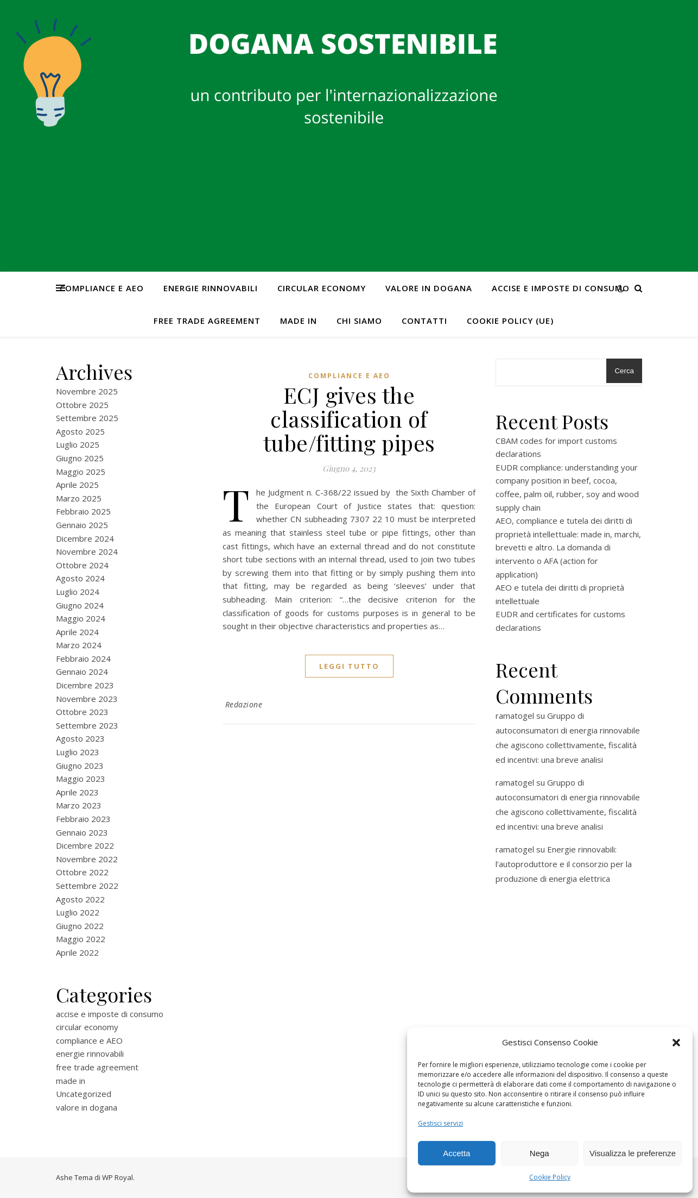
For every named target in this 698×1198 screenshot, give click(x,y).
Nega (539, 1153)
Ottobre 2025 (82, 404)
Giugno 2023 (80, 765)
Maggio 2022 (80, 938)
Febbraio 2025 (83, 511)
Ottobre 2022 (82, 872)
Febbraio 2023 (83, 818)
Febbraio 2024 (83, 658)
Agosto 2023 (80, 738)
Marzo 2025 (78, 498)
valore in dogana (428, 288)
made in (298, 320)
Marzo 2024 (78, 644)
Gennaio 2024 (82, 671)
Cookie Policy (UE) (510, 320)
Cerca (624, 371)
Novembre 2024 (87, 551)
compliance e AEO (102, 288)
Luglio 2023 (77, 752)
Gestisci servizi (440, 1123)
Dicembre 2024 (85, 538)
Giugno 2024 (80, 605)
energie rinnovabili (210, 288)
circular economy (321, 288)
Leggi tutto (349, 666)
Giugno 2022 (80, 925)
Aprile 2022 (77, 952)
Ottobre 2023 (82, 711)
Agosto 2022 (80, 899)
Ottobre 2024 (82, 565)
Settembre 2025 (87, 417)
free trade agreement (207, 320)
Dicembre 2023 (85, 685)
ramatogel (515, 715)
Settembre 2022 (87, 885)
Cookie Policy (549, 1177)
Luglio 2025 (77, 444)
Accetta (456, 1153)
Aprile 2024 (77, 631)
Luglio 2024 (77, 591)
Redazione (244, 704)
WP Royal (117, 1177)
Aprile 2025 (77, 484)
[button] (676, 1042)
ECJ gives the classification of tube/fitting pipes (349, 418)
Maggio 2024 (80, 618)
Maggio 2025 (80, 471)
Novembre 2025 (87, 391)
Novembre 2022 (87, 859)
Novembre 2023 (87, 698)
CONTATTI (424, 320)
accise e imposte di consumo (561, 288)
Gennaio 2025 (82, 524)
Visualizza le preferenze (632, 1153)
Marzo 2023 (78, 805)
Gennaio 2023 (82, 832)
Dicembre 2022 (85, 845)
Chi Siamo (359, 320)
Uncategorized (83, 1093)
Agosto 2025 (80, 431)
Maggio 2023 (80, 778)
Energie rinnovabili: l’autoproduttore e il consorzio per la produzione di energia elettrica (564, 864)
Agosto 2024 (80, 578)
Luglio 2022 (77, 912)
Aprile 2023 (77, 792)
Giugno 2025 (80, 458)
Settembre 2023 (87, 725)
